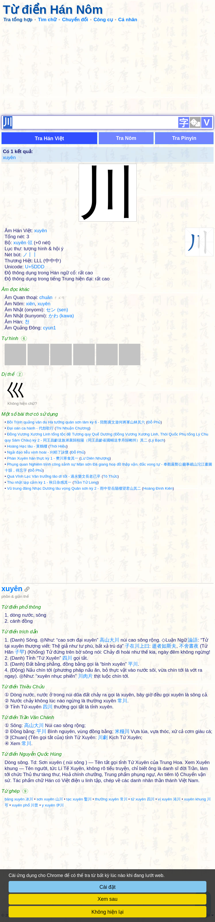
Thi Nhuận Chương (72, 428)
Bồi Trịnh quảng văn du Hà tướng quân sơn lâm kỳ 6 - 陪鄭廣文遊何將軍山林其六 (76, 422)
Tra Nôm (126, 138)
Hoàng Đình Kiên (158, 488)
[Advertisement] (107, 69)
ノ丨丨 (30, 254)
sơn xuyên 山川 (49, 799)
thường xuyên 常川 (111, 799)
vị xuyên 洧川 (169, 799)
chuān (52, 297)
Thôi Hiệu (58, 446)
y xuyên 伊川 (53, 805)
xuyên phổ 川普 (25, 805)
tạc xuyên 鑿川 (79, 799)
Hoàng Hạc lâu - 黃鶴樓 (27, 446)
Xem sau (107, 899)
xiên (30, 303)
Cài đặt (108, 887)
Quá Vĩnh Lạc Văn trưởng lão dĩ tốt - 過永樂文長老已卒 (53, 476)
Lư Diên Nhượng (95, 458)
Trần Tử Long (85, 482)
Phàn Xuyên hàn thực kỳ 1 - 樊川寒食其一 (42, 458)
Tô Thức (110, 476)
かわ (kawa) (61, 316)
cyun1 (49, 328)
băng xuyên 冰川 (19, 799)
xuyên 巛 (22, 242)
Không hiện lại (108, 912)
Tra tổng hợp (17, 19)
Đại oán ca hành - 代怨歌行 (30, 428)
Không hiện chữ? (22, 403)
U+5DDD (34, 266)
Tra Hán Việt (49, 138)
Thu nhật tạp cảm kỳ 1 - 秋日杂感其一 (39, 482)
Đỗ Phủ (154, 422)
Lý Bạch (157, 440)
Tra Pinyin (184, 138)
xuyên (9, 157)
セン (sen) (57, 309)
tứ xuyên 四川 (142, 799)
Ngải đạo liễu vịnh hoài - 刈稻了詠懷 (38, 452)
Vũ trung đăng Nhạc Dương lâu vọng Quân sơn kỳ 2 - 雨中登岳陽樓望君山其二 (74, 488)
